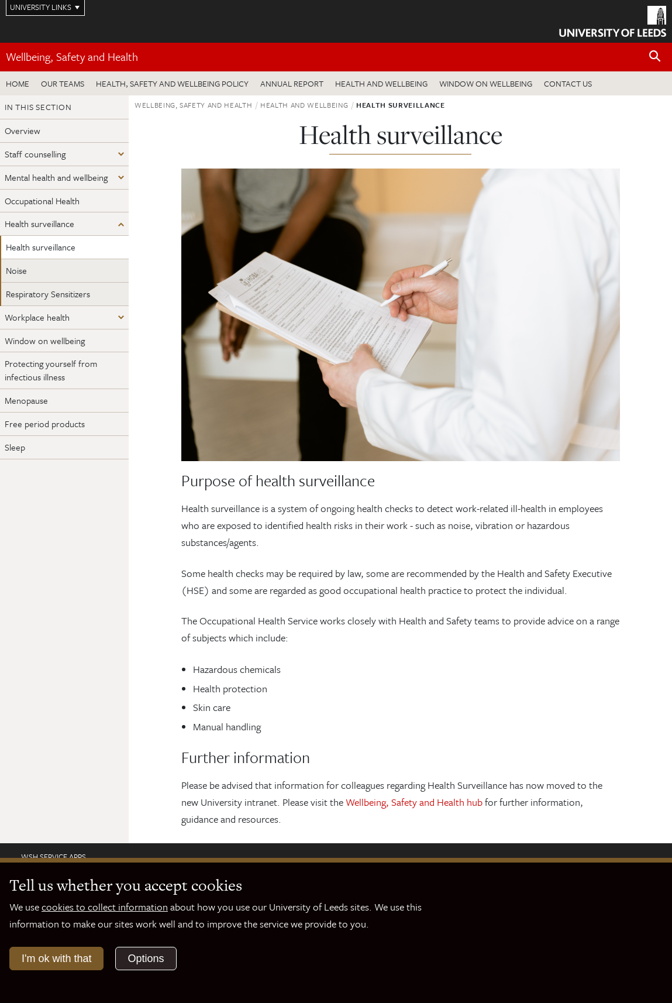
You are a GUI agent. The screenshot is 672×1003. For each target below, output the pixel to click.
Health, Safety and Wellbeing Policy (172, 83)
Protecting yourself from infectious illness (51, 370)
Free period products (45, 423)
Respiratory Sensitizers (48, 293)
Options (145, 958)
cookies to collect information (105, 906)
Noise (16, 270)
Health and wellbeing (381, 83)
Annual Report (291, 83)
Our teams (62, 83)
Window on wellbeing (485, 83)
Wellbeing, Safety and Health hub (414, 802)
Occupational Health (42, 200)
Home (17, 83)
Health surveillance (39, 223)
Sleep (15, 447)
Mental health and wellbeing (56, 177)
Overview (22, 130)
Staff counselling (35, 153)
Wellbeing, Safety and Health (72, 56)
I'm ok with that (56, 958)
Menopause (26, 400)
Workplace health (37, 317)
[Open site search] (655, 56)
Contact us (568, 83)
